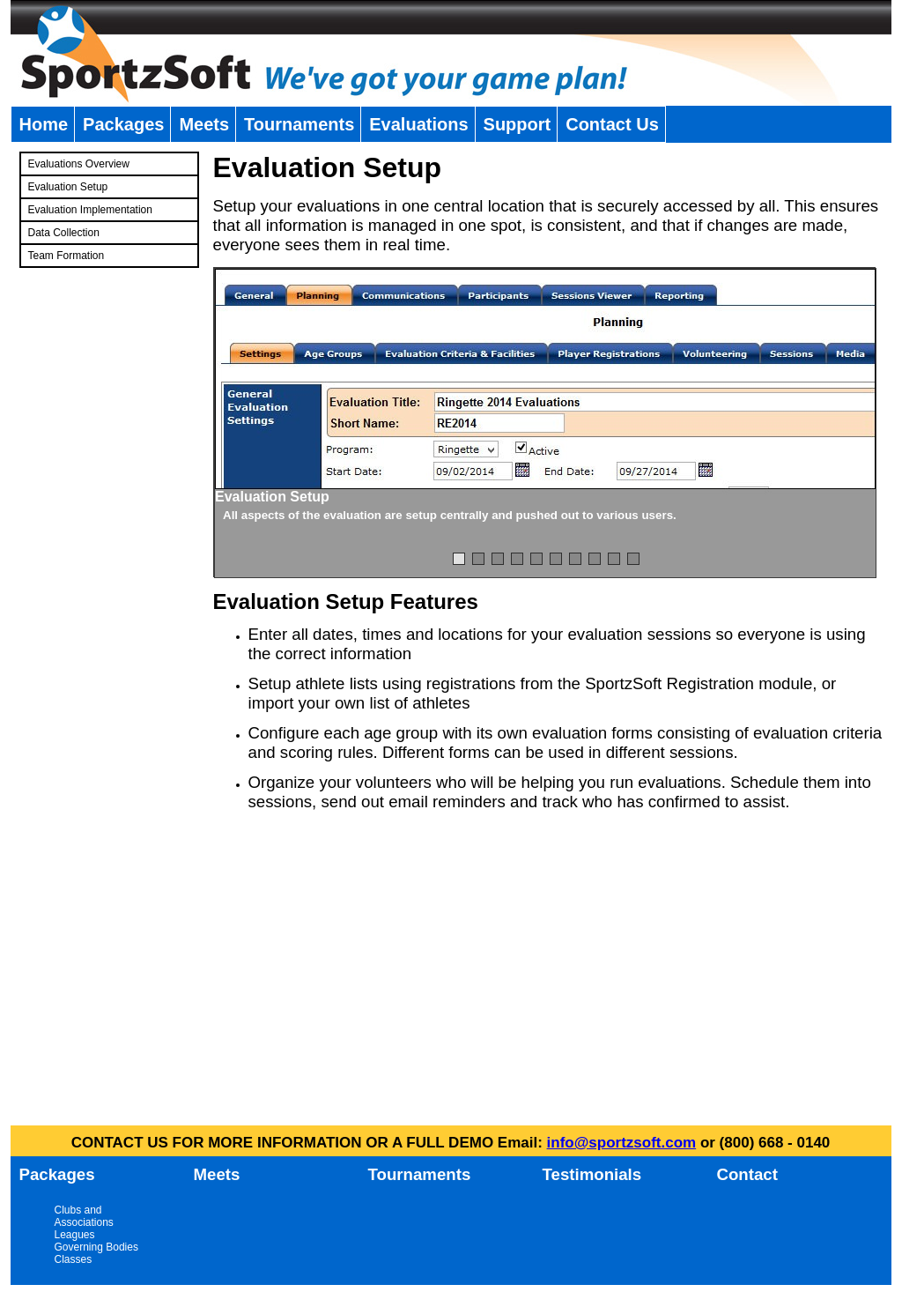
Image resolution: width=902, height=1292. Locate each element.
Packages (123, 124)
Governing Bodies (96, 1247)
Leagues (75, 1235)
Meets (204, 124)
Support (517, 124)
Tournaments (299, 124)
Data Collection (64, 232)
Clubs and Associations (84, 1216)
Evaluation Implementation (90, 210)
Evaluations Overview (78, 164)
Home (44, 124)
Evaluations (418, 124)
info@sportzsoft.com (622, 1142)
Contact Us (612, 124)
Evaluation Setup (68, 187)
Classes (73, 1259)
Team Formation (66, 255)
